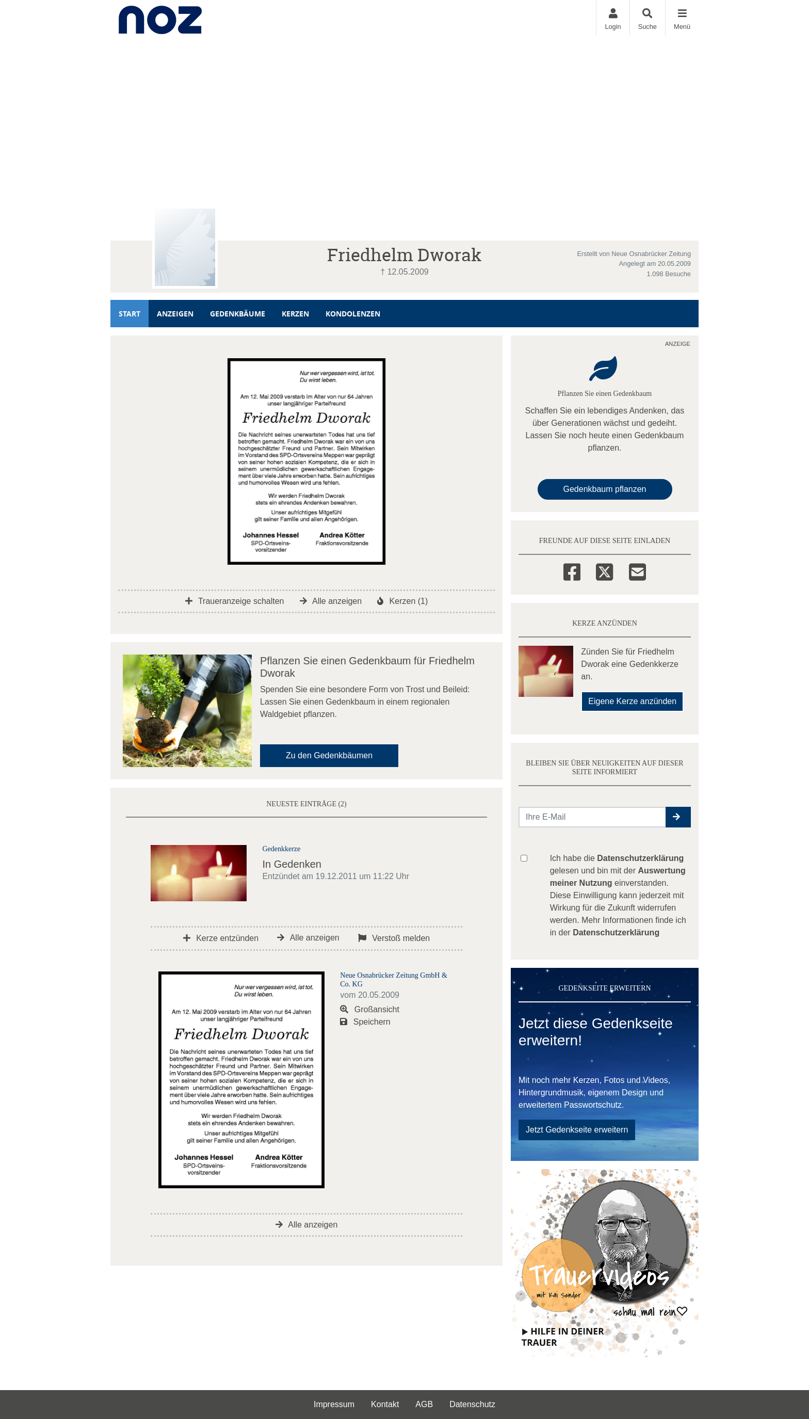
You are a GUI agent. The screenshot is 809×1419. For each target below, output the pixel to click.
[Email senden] (593, 817)
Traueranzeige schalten (234, 601)
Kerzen (295, 313)
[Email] (637, 570)
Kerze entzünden (220, 938)
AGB (424, 1404)
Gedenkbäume (237, 313)
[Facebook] (571, 570)
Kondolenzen (353, 313)
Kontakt (385, 1404)
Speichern (365, 1021)
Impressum (334, 1404)
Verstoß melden (394, 938)
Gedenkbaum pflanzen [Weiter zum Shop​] (604, 489)
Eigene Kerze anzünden (632, 701)
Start (129, 313)
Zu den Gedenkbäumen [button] (329, 755)
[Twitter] (604, 570)
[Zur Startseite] (160, 18)
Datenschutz (472, 1404)
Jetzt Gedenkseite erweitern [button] (577, 1129)
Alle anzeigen (331, 601)
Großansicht (369, 1009)
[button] (678, 817)
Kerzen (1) (402, 601)
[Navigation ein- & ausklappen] (682, 18)
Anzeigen (175, 313)
